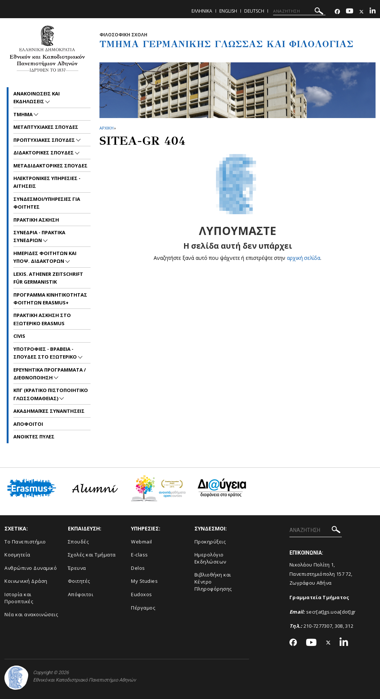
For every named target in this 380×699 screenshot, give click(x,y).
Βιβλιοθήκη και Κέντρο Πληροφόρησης (213, 581)
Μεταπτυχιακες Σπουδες (45, 127)
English (228, 11)
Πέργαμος (143, 607)
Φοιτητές (79, 581)
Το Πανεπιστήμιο (25, 541)
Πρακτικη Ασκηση (36, 219)
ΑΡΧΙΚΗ (106, 128)
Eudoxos (141, 594)
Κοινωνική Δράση (26, 581)
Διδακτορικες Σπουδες (44, 152)
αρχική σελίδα (304, 257)
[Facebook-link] (337, 12)
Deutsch (254, 11)
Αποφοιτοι (28, 424)
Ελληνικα (201, 11)
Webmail (141, 541)
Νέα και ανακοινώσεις (31, 614)
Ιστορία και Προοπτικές (18, 598)
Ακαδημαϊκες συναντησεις (49, 411)
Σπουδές (78, 541)
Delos (138, 568)
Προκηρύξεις (210, 541)
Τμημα (23, 114)
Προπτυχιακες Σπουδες (44, 140)
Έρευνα (77, 568)
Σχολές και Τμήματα (92, 554)
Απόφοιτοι (81, 594)
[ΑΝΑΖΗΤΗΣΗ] (299, 11)
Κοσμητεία (17, 554)
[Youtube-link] (349, 12)
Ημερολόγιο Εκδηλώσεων (210, 558)
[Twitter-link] (361, 12)
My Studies (144, 581)
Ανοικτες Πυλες (34, 436)
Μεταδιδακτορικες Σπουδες (50, 165)
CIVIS (19, 336)
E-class (139, 554)
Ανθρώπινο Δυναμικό (30, 568)
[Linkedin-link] (373, 12)
